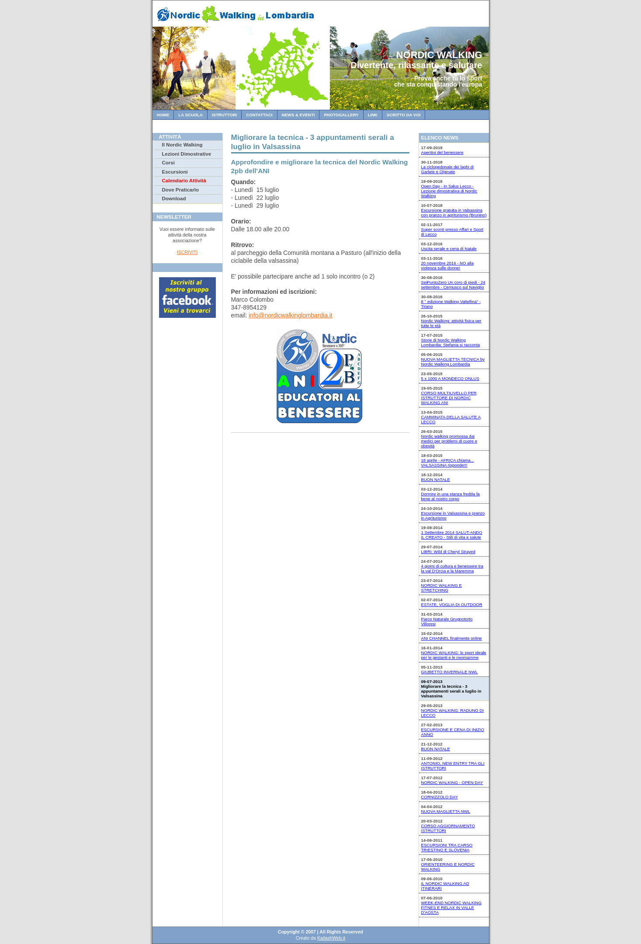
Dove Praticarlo (180, 189)
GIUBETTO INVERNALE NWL (449, 671)
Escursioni (175, 171)
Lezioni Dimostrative (186, 154)
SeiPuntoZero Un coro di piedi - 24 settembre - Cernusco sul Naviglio (453, 284)
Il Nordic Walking (182, 144)
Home (163, 114)
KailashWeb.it (331, 938)
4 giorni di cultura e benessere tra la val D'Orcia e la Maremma (452, 568)
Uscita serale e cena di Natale (449, 248)
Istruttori (224, 114)
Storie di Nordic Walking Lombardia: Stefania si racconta (450, 342)
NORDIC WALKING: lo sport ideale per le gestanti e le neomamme (453, 655)
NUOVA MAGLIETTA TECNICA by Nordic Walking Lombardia (453, 361)
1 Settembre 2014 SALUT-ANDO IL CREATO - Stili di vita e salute (451, 535)
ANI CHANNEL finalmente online (451, 638)
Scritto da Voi (403, 114)
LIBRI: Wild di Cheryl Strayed (448, 551)
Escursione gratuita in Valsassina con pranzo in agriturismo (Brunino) (454, 212)
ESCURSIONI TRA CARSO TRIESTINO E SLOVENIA (447, 847)
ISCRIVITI (187, 252)
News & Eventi (298, 114)
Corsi (168, 162)
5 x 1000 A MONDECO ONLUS (450, 378)
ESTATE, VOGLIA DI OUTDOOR (451, 604)
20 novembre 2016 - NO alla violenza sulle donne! (447, 265)
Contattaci (259, 114)
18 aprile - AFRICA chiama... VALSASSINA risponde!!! (447, 462)
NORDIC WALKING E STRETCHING (441, 587)
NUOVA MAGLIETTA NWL (446, 811)
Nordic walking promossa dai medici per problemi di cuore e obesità (449, 441)
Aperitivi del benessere (442, 152)
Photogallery (341, 114)
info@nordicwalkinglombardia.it (290, 315)
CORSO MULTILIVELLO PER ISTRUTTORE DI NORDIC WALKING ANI (449, 397)
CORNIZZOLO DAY (439, 796)
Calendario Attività (184, 180)
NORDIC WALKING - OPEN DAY (452, 782)
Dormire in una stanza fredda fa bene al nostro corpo (450, 496)
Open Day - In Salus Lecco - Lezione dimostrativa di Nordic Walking (449, 191)
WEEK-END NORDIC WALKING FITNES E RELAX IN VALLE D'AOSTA (451, 907)
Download (174, 198)
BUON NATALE (435, 479)
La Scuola (190, 114)
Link (373, 114)
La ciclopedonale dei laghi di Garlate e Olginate (447, 169)
